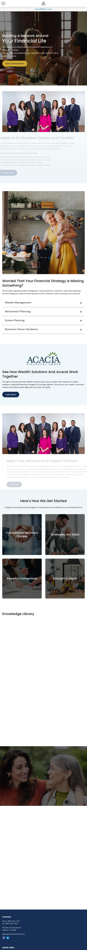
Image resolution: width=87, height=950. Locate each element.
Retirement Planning (18, 311)
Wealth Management (18, 302)
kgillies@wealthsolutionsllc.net (13, 934)
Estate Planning (15, 320)
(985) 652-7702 (14, 921)
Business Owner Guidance (21, 329)
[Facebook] (3, 937)
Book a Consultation (15, 63)
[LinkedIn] (7, 937)
